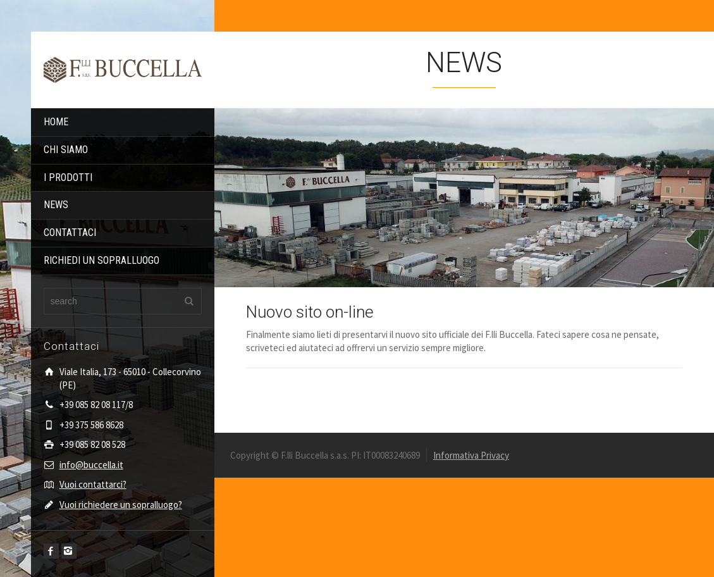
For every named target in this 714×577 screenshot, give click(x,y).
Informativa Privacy (471, 455)
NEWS (56, 205)
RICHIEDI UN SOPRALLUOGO (101, 260)
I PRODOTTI (68, 177)
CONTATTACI (70, 232)
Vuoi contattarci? (92, 484)
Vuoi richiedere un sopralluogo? (120, 505)
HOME (56, 122)
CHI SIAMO (66, 150)
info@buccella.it (91, 465)
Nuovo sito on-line (310, 311)
